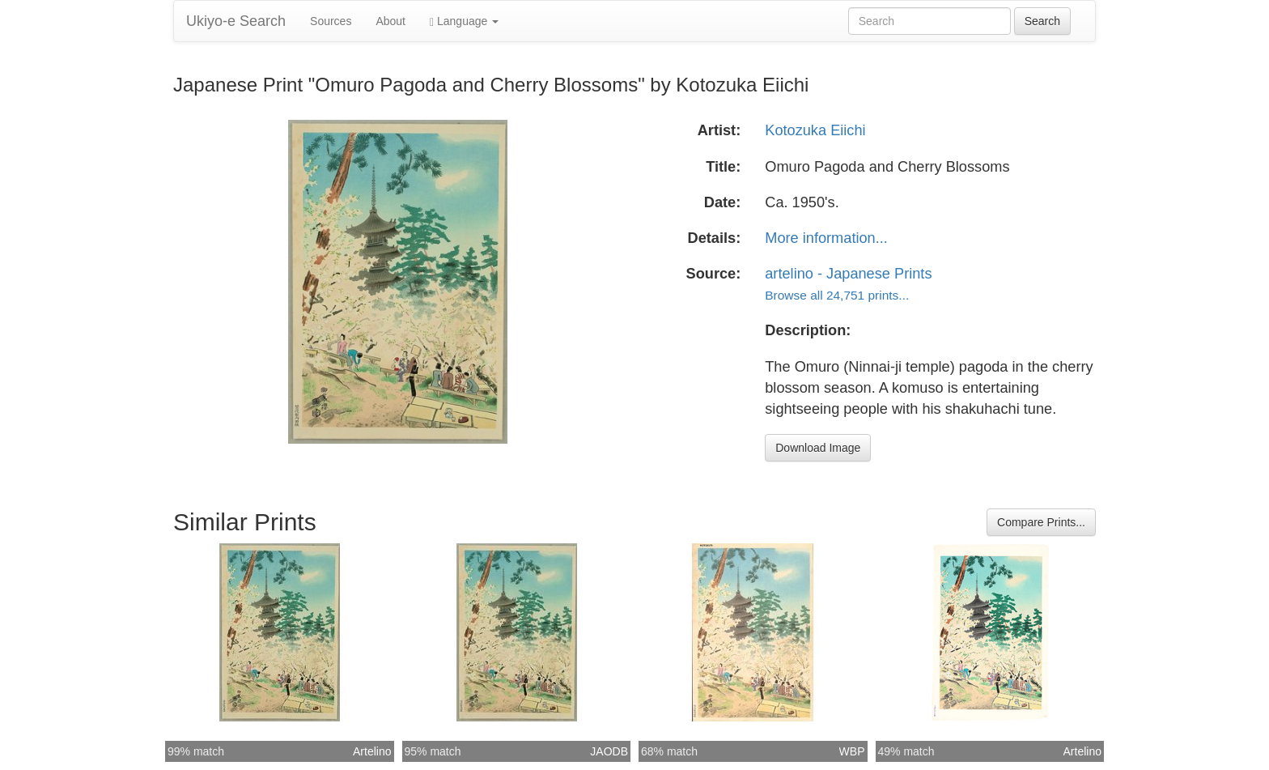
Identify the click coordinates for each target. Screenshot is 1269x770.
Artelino (372, 751)
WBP (852, 751)
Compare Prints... (1041, 522)
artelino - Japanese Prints (848, 274)
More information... (826, 238)
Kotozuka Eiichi (815, 130)
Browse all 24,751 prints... (837, 295)
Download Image (817, 447)
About (390, 21)
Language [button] (464, 21)
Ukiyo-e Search (236, 21)
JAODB (609, 751)
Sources (330, 21)
